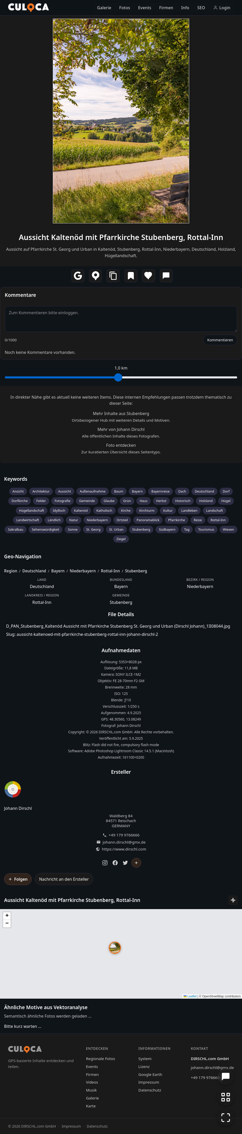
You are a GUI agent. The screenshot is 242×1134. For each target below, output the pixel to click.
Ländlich (54, 520)
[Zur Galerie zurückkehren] (225, 1097)
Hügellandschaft (31, 510)
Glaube (109, 500)
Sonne (73, 529)
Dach (182, 491)
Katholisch (104, 510)
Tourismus (206, 529)
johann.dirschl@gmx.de (124, 842)
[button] (115, 948)
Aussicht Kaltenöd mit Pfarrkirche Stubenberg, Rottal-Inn (121, 237)
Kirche (126, 510)
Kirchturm (146, 510)
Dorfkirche (19, 500)
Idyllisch (59, 510)
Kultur (168, 510)
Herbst (161, 500)
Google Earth (150, 1074)
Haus (144, 500)
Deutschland (204, 491)
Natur (73, 520)
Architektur (41, 491)
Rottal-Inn (218, 520)
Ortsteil (122, 520)
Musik (91, 1090)
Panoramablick (148, 520)
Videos (92, 1082)
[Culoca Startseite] (28, 7)
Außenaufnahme (92, 491)
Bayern (137, 491)
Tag (186, 529)
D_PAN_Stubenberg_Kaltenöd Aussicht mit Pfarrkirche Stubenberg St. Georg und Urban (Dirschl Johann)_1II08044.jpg (118, 626)
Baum (118, 491)
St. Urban (116, 529)
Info (185, 7)
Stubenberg (141, 529)
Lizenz (144, 1066)
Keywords (15, 478)
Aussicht (64, 491)
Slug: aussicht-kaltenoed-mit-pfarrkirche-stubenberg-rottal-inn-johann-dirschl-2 (82, 634)
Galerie (104, 7)
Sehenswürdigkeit (45, 529)
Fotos (124, 7)
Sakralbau (15, 529)
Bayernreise (160, 491)
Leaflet (190, 996)
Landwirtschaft (27, 520)
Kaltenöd (81, 510)
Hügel (226, 500)
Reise (198, 520)
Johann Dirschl (18, 808)
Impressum (148, 1082)
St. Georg (93, 529)
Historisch (182, 500)
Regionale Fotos (100, 1058)
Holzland (206, 500)
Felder (41, 500)
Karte (91, 1105)
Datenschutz (149, 1090)
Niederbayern (97, 520)
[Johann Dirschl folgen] (136, 863)
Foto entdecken (121, 445)
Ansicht (18, 491)
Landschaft (214, 510)
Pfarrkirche (176, 520)
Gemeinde (87, 500)
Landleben (189, 510)
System (145, 1058)
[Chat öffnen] (225, 1076)
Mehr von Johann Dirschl (121, 429)
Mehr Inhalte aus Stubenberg (121, 413)
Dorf (226, 491)
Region (10, 570)
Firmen (166, 7)
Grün (127, 500)
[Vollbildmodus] (225, 1117)
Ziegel (121, 539)
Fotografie (62, 500)
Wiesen (228, 529)
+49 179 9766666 (124, 835)
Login (222, 7)
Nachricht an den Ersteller (64, 879)
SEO (201, 7)
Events (144, 7)
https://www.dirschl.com (124, 849)
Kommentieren (220, 339)
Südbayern (167, 529)
